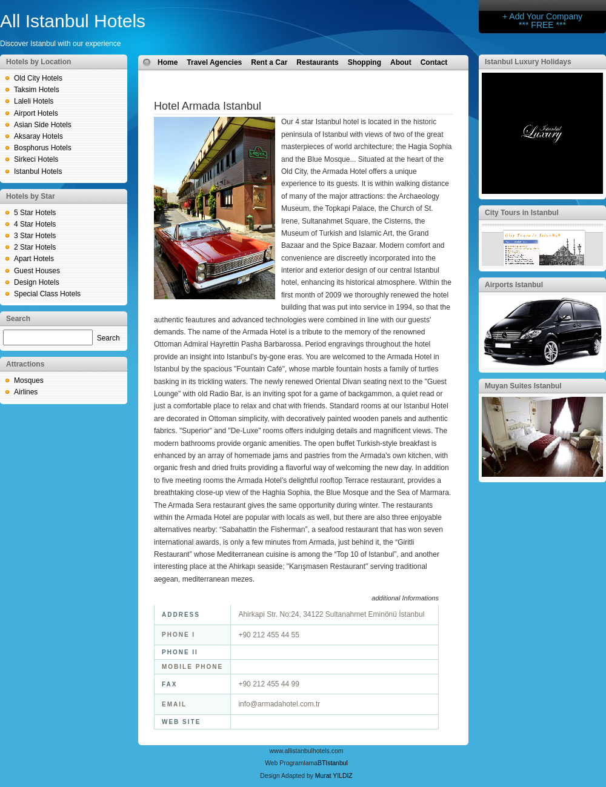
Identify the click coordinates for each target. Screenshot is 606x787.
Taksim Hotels (36, 89)
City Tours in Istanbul (522, 212)
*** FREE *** (542, 25)
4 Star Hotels (35, 224)
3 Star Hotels (35, 235)
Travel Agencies (214, 62)
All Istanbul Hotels (72, 21)
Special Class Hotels (47, 294)
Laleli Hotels (33, 101)
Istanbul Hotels (38, 171)
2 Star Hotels (35, 247)
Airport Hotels (36, 113)
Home (168, 62)
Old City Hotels (38, 78)
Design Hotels (36, 282)
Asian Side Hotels (43, 125)
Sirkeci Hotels (36, 159)
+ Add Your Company (542, 16)
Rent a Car (269, 62)
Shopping (364, 62)
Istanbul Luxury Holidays (528, 62)
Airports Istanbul (514, 285)
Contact (434, 62)
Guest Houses (37, 271)
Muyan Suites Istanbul (523, 386)
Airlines (26, 392)
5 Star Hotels (35, 212)
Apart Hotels (34, 258)
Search (108, 338)
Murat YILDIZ (334, 775)
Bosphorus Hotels (43, 148)
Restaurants (317, 62)
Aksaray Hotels (38, 136)
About (400, 62)
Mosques (29, 380)
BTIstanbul (333, 763)
